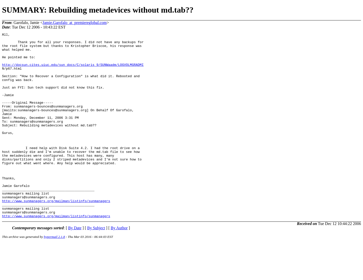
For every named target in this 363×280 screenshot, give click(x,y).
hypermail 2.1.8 (54, 274)
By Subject (96, 265)
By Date (74, 265)
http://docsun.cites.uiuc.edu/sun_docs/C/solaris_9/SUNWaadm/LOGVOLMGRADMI (73, 71)
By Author (119, 265)
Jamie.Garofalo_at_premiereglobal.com (75, 22)
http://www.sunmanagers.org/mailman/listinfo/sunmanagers (56, 235)
